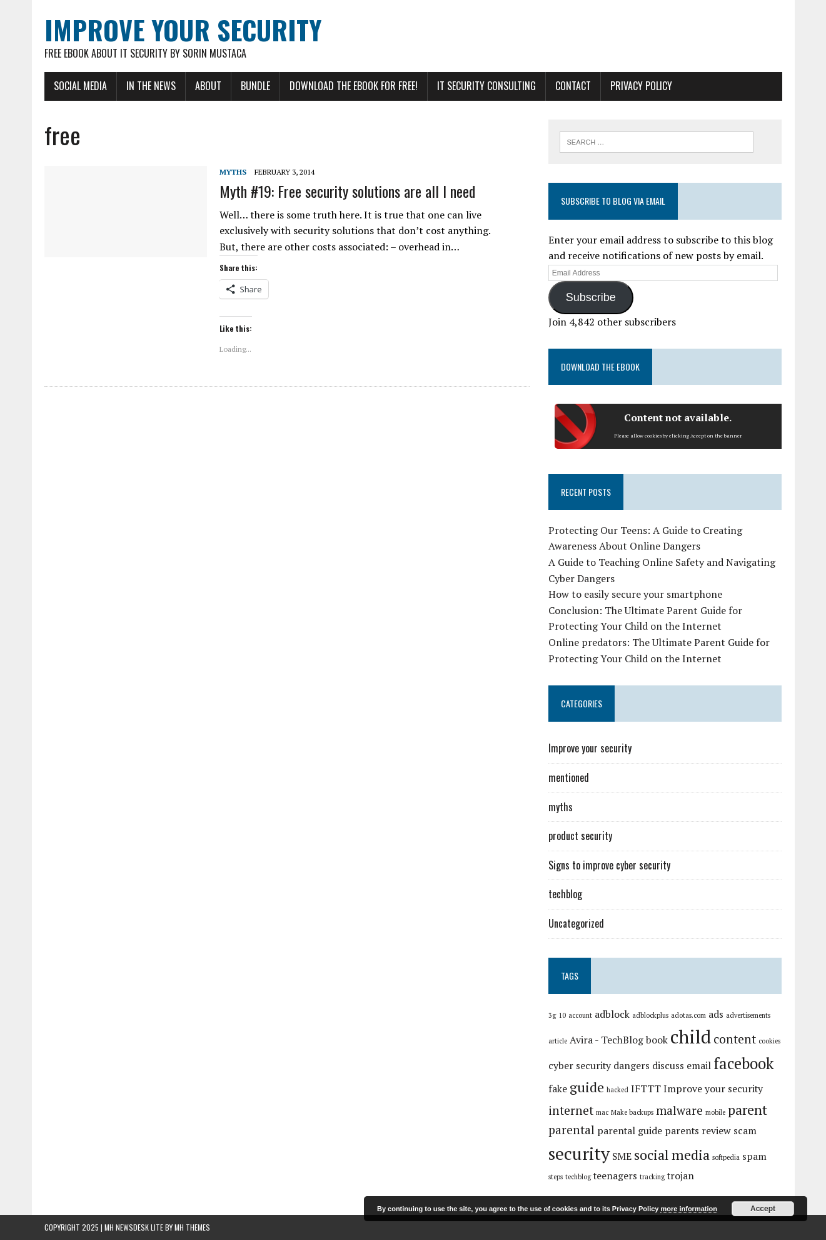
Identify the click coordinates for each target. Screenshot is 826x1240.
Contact (573, 85)
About (208, 85)
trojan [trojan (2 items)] (680, 1175)
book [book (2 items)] (657, 1040)
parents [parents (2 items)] (682, 1130)
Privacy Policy (641, 85)
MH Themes (192, 1227)
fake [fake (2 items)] (557, 1088)
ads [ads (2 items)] (715, 1014)
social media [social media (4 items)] (672, 1154)
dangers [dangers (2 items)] (631, 1065)
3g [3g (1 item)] (552, 1015)
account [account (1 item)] (580, 1015)
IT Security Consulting (486, 85)
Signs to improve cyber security (609, 865)
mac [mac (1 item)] (602, 1112)
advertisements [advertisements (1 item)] (748, 1015)
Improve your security (590, 748)
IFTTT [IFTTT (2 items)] (646, 1088)
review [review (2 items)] (716, 1130)
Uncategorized (576, 923)
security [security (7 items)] (579, 1153)
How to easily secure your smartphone (635, 594)
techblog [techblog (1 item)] (578, 1176)
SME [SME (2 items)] (622, 1156)
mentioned (568, 777)
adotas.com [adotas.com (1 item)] (688, 1015)
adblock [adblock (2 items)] (612, 1014)
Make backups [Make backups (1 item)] (632, 1112)
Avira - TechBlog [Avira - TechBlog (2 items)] (606, 1040)
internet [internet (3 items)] (570, 1110)
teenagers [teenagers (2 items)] (615, 1175)
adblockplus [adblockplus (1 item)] (650, 1015)
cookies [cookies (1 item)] (769, 1041)
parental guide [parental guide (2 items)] (629, 1130)
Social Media (80, 85)
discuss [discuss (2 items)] (668, 1065)
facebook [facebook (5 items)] (743, 1063)
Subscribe (591, 297)
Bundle (255, 85)
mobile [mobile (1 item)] (715, 1112)
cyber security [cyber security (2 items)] (579, 1065)
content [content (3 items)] (734, 1039)
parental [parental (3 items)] (571, 1130)
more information (688, 1208)
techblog (565, 893)
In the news (151, 85)
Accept (762, 1208)
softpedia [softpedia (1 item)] (726, 1157)
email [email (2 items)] (699, 1065)
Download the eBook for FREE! (354, 85)
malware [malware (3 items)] (679, 1110)
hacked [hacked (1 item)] (617, 1089)
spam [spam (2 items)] (754, 1156)
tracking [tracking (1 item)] (652, 1176)
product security (580, 835)
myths (232, 172)
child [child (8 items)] (690, 1036)
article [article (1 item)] (557, 1041)
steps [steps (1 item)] (555, 1176)
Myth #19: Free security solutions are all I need (347, 191)
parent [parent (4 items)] (747, 1109)
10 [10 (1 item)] (562, 1015)
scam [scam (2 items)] (745, 1130)
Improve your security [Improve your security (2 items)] (713, 1088)
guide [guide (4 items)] (587, 1087)
